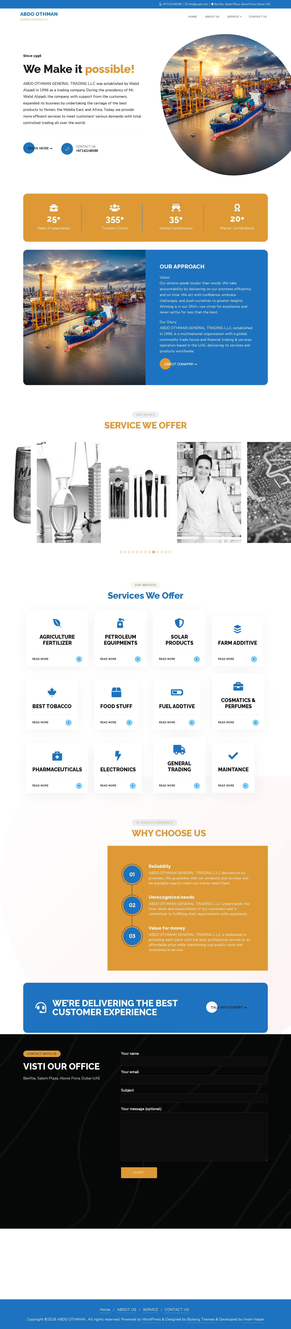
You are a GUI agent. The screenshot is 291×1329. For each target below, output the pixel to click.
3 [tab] (129, 552)
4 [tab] (133, 552)
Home (105, 1309)
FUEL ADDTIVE (177, 706)
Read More (57, 659)
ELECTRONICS (118, 769)
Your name (194, 1057)
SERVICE (150, 1309)
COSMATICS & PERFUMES (238, 703)
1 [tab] (121, 552)
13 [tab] (170, 552)
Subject (194, 1094)
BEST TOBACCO (52, 706)
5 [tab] (137, 552)
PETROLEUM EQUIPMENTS (120, 640)
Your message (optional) (194, 1133)
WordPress (151, 1319)
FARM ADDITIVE (237, 643)
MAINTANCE (233, 769)
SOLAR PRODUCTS (179, 640)
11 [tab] (162, 552)
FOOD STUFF (116, 706)
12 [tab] (166, 552)
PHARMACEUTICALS (57, 769)
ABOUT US (126, 1309)
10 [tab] (158, 552)
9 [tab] (154, 552)
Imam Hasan (254, 1319)
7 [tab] (145, 552)
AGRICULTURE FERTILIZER (57, 640)
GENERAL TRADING (179, 766)
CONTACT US (177, 1309)
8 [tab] (150, 552)
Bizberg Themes (201, 1319)
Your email (194, 1076)
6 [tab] (141, 552)
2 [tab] (125, 552)
